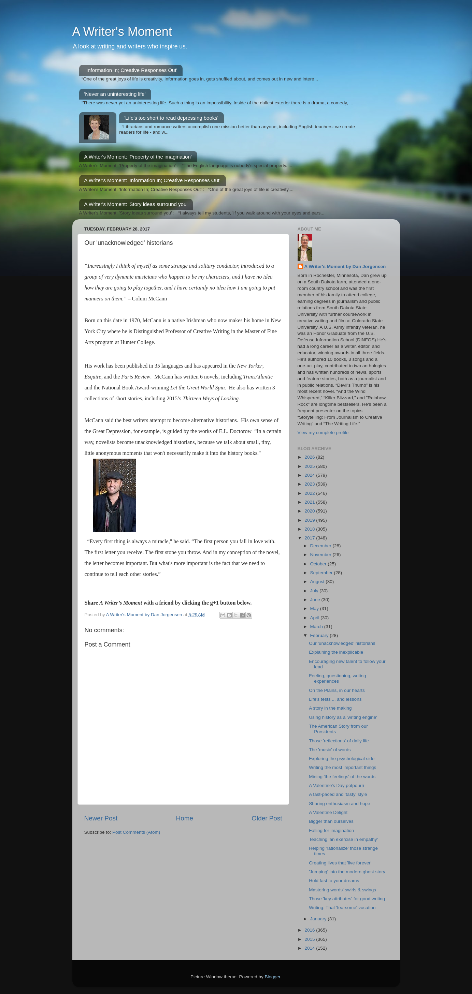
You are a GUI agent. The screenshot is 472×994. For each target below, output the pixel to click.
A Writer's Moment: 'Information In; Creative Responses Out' (152, 180)
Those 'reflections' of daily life (339, 740)
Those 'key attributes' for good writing (347, 898)
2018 (310, 529)
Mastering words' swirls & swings (342, 889)
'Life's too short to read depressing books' (171, 118)
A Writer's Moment (122, 32)
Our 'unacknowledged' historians (342, 643)
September (322, 572)
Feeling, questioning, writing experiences (337, 678)
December (321, 545)
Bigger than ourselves (331, 821)
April (315, 617)
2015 (310, 939)
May (315, 608)
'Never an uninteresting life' (115, 94)
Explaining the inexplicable (336, 652)
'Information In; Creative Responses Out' (131, 70)
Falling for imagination (331, 830)
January (319, 918)
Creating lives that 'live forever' (340, 862)
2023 (310, 484)
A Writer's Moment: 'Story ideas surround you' (136, 204)
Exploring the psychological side (341, 758)
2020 (310, 511)
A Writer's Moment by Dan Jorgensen (345, 266)
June (315, 599)
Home (184, 818)
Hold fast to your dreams (334, 880)
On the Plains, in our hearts (337, 690)
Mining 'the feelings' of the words (342, 776)
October (319, 563)
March (317, 626)
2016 (310, 930)
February (320, 635)
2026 (310, 457)
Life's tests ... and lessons (335, 699)
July (315, 590)
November (321, 554)
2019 (310, 520)
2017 (310, 537)
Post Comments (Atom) (136, 832)
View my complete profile (323, 432)
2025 (310, 466)
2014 (310, 948)
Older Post (267, 818)
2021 (310, 502)
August (318, 581)
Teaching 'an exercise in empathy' (343, 839)
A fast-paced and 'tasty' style (338, 794)
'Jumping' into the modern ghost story (347, 871)
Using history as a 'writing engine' (343, 717)
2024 (310, 475)
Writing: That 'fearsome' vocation (342, 907)
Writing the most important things (342, 767)
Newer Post (101, 818)
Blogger (273, 976)
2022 (310, 493)
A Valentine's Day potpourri (336, 785)
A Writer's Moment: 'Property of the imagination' (138, 157)
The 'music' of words (330, 749)
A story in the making (330, 708)
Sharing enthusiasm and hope (339, 803)
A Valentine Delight (328, 812)
